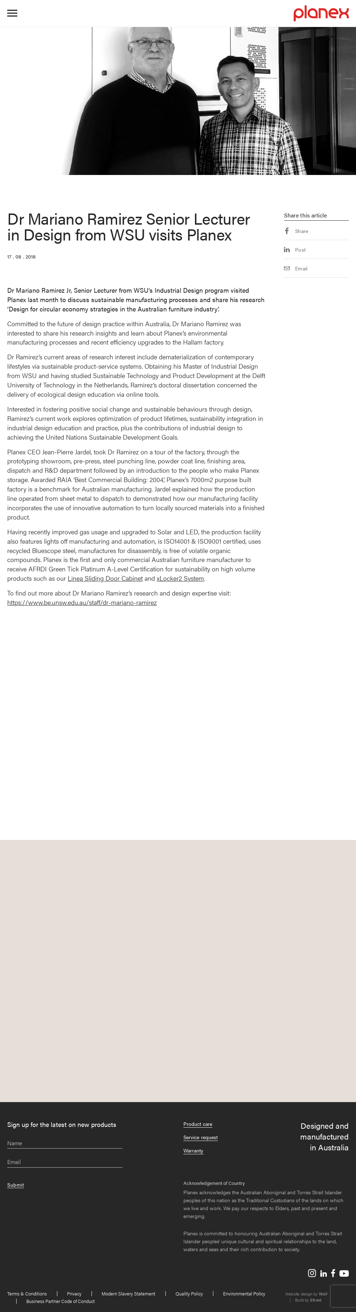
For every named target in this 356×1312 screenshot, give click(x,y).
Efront (315, 1300)
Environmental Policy (244, 1293)
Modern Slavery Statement (128, 1293)
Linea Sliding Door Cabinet (105, 578)
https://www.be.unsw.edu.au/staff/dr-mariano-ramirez (82, 602)
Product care (197, 1123)
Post (295, 249)
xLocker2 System (180, 578)
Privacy (74, 1293)
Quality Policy (189, 1293)
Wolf (323, 1294)
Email (295, 268)
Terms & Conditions (27, 1293)
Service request (200, 1137)
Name (14, 1143)
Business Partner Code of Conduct (60, 1301)
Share (296, 230)
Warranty (193, 1150)
